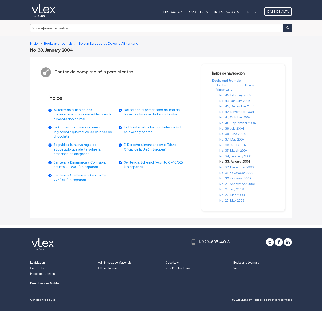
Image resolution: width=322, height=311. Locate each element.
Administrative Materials (114, 262)
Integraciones (226, 11)
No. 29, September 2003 (237, 184)
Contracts (37, 268)
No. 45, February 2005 (235, 95)
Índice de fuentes (42, 273)
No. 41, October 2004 (235, 117)
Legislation (37, 262)
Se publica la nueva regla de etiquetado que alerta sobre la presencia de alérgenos (77, 149)
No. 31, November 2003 (236, 173)
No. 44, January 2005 (234, 100)
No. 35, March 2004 (233, 150)
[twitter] (270, 242)
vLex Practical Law (178, 268)
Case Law (172, 262)
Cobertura (198, 11)
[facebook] (279, 242)
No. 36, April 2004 (232, 145)
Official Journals (108, 268)
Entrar (252, 11)
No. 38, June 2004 (232, 134)
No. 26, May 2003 (232, 200)
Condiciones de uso (42, 299)
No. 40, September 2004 (237, 123)
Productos (172, 11)
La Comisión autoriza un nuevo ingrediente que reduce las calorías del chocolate (83, 132)
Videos (237, 268)
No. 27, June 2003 (232, 195)
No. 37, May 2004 (232, 139)
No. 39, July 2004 (231, 128)
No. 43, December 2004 (237, 106)
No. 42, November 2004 (236, 111)
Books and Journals (226, 80)
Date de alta (278, 11)
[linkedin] (288, 242)
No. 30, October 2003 (235, 178)
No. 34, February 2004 (235, 156)
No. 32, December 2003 (236, 167)
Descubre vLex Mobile (44, 283)
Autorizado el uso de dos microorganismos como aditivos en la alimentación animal (83, 114)
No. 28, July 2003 (231, 189)
